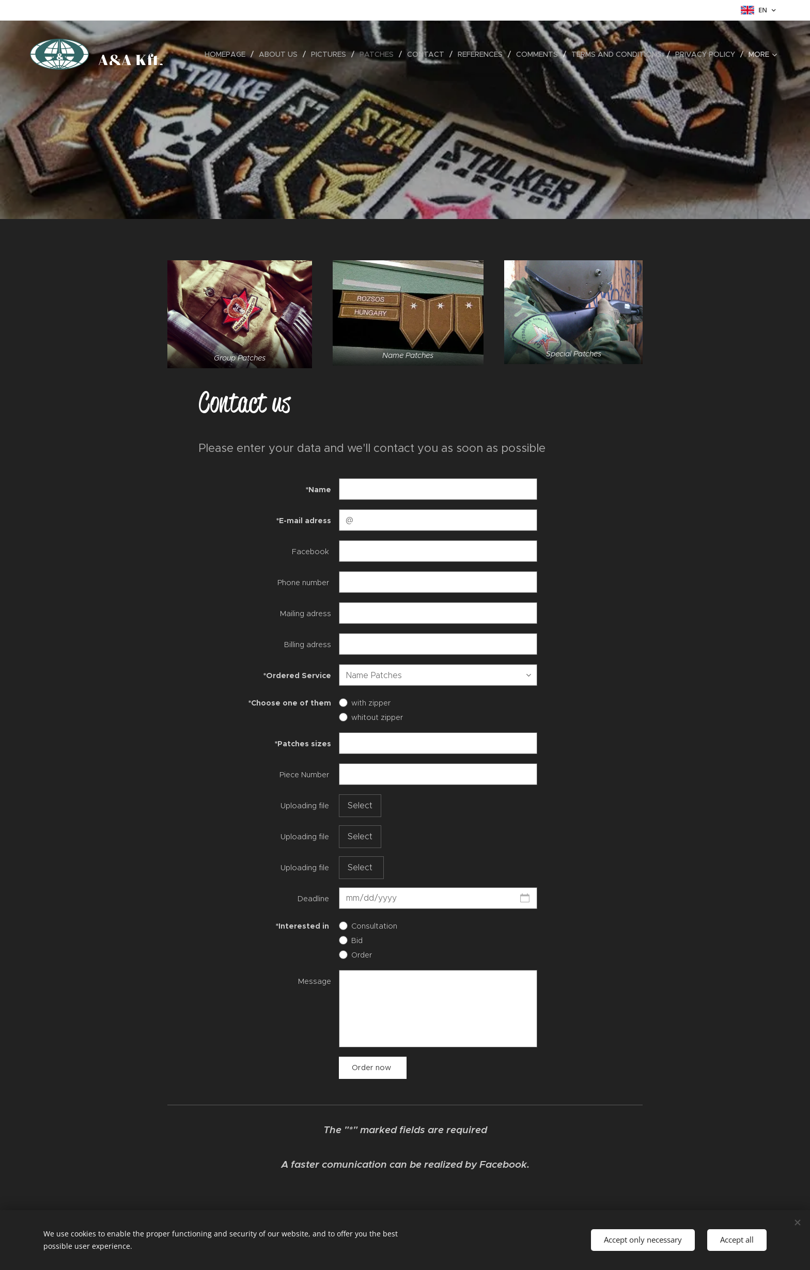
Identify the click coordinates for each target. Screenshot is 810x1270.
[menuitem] (228, 54)
